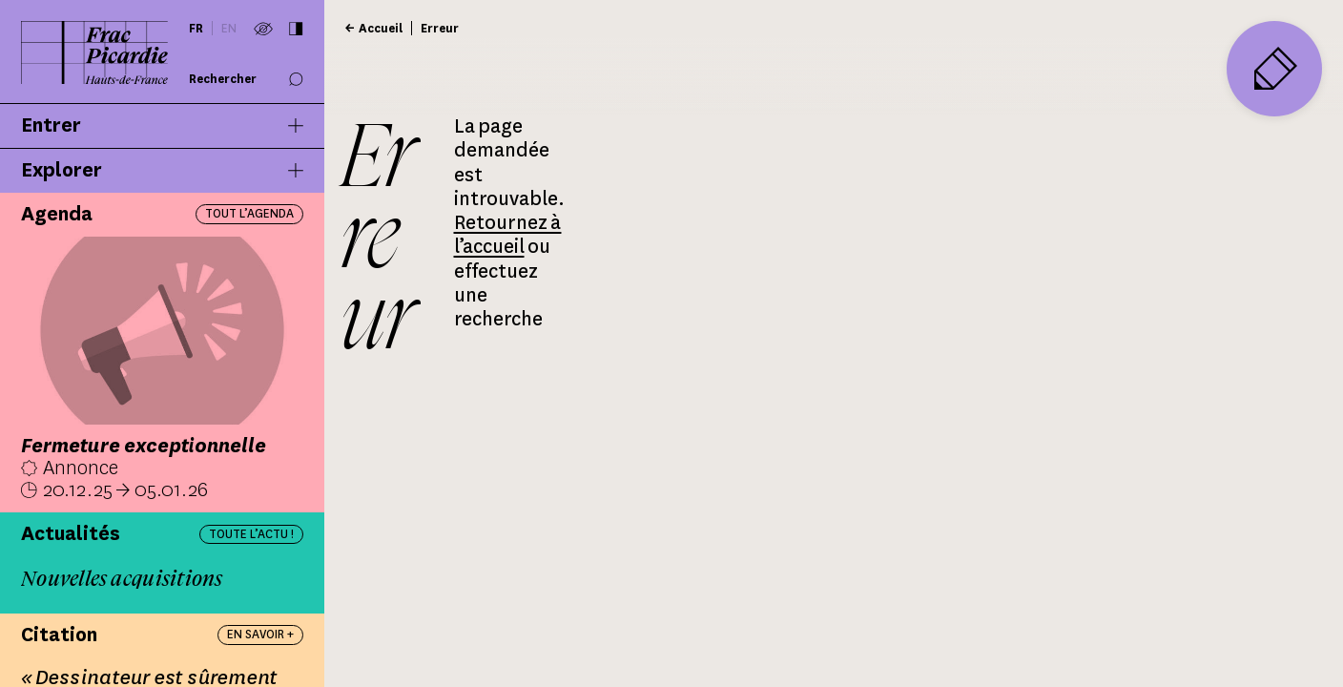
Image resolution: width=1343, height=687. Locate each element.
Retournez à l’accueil (508, 234)
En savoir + (260, 634)
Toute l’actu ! (251, 534)
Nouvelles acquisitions (122, 579)
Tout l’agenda (249, 213)
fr (196, 28)
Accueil (381, 28)
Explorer (162, 170)
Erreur (440, 28)
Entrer (162, 125)
